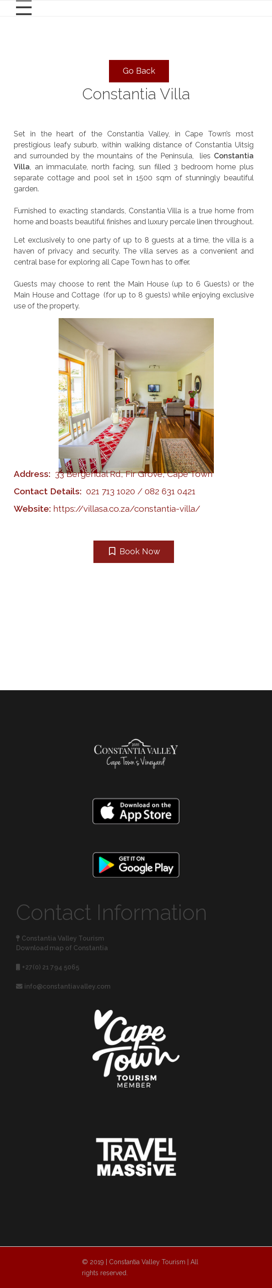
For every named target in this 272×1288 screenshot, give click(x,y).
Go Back (139, 71)
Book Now (134, 551)
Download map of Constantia (62, 948)
